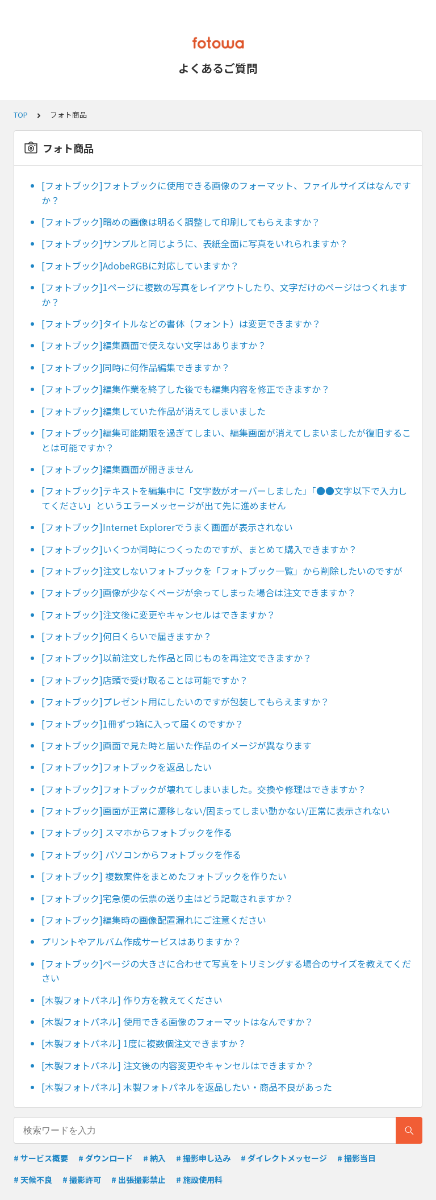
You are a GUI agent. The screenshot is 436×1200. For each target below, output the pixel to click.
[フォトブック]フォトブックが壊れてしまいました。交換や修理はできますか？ (203, 789)
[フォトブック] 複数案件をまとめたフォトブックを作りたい (164, 876)
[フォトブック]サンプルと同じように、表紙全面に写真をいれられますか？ (194, 243)
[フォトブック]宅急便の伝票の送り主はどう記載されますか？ (167, 898)
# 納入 (154, 1158)
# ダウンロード (105, 1158)
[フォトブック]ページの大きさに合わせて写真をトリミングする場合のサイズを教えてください (226, 971)
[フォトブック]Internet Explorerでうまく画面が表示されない (167, 527)
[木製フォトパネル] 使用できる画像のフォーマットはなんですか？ (177, 1021)
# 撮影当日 (356, 1158)
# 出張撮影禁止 (138, 1179)
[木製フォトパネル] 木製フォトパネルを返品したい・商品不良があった (186, 1087)
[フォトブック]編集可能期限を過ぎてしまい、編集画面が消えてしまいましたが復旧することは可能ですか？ (226, 440)
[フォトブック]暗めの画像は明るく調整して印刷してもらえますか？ (180, 222)
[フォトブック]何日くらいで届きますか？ (126, 636)
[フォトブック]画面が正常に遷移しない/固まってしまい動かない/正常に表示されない (215, 810)
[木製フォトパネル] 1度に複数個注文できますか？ (143, 1043)
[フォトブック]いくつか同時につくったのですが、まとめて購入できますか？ (199, 549)
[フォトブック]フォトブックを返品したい (126, 767)
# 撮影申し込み (203, 1158)
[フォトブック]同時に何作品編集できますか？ (135, 367)
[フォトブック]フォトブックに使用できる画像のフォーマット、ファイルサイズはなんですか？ (226, 192)
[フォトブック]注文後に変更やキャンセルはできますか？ (158, 614)
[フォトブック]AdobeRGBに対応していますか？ (140, 265)
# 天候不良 (33, 1179)
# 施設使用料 (199, 1179)
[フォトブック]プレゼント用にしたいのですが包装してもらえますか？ (185, 701)
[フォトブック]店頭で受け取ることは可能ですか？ (144, 680)
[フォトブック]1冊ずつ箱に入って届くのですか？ (142, 723)
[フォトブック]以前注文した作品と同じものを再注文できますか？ (176, 658)
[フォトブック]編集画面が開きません (117, 469)
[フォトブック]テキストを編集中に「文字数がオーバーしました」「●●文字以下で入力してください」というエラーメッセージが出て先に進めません (224, 498)
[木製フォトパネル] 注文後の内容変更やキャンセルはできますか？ (177, 1065)
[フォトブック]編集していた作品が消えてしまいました (153, 411)
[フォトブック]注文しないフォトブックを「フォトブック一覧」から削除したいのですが (222, 571)
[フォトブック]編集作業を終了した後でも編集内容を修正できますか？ (185, 389)
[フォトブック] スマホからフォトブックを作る (136, 832)
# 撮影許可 (81, 1179)
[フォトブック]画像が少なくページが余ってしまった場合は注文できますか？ (198, 592)
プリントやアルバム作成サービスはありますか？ (141, 941)
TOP (21, 114)
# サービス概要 (41, 1158)
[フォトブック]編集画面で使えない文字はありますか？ (153, 345)
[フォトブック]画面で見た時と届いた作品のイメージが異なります (176, 745)
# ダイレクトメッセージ (284, 1158)
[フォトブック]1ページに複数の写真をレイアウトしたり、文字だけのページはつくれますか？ (224, 294)
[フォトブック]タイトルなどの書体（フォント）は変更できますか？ (181, 323)
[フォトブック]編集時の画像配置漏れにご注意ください (153, 920)
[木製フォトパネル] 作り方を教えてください (132, 1000)
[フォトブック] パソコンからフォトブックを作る (141, 854)
